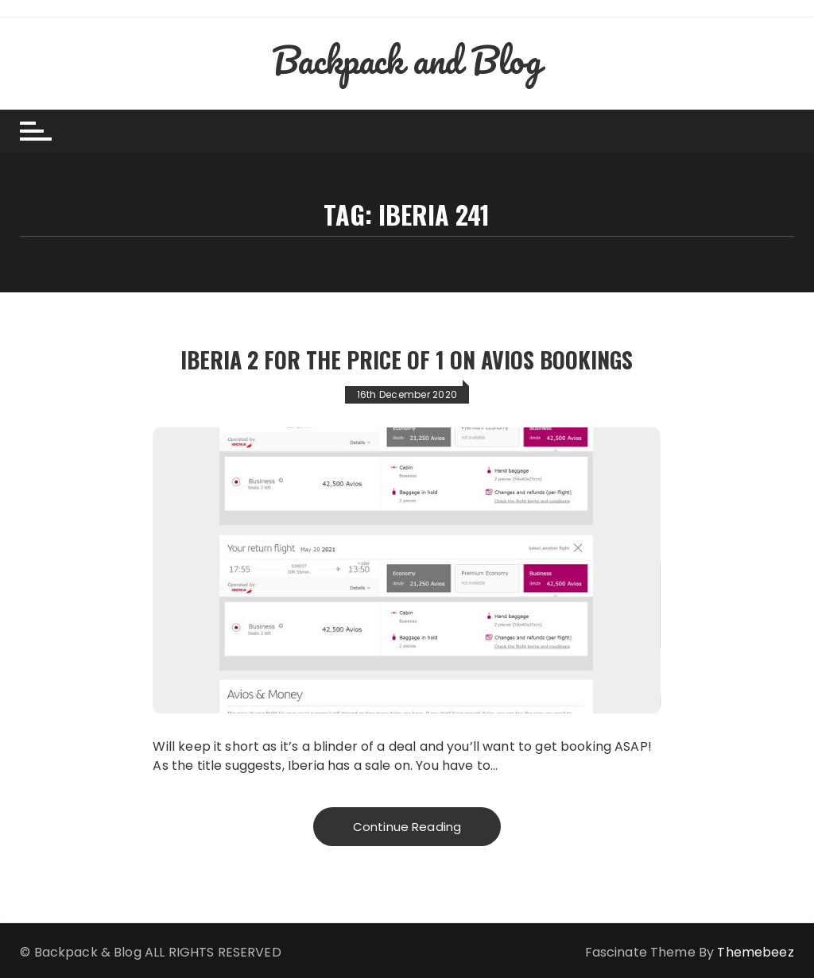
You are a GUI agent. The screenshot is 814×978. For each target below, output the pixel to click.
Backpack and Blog (407, 59)
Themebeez (755, 952)
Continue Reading (407, 826)
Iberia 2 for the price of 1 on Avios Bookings (406, 359)
